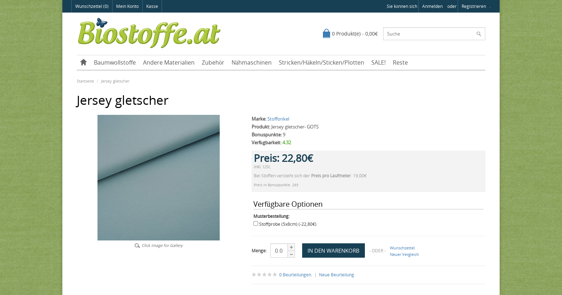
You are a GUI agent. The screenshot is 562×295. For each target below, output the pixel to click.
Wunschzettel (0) (92, 6)
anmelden (432, 6)
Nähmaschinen (252, 62)
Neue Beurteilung (336, 275)
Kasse (152, 6)
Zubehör (213, 62)
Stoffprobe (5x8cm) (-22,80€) (287, 224)
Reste (400, 62)
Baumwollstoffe (115, 62)
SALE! (378, 62)
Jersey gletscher (115, 81)
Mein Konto (127, 6)
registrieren (474, 6)
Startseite (85, 81)
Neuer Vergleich (404, 254)
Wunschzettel (402, 247)
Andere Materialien (169, 62)
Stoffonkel (278, 119)
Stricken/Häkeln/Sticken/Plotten (321, 62)
